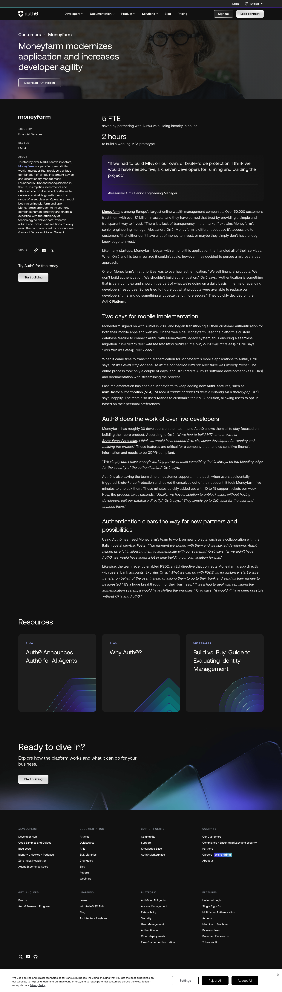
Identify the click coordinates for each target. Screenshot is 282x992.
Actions (207, 918)
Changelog (86, 860)
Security (146, 918)
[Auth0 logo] (28, 14)
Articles (84, 836)
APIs (82, 848)
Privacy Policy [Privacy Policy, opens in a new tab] (37, 985)
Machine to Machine (215, 924)
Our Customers (211, 836)
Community (148, 836)
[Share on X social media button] (52, 250)
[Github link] (35, 956)
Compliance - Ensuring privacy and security (229, 842)
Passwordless (211, 930)
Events (22, 900)
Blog (82, 866)
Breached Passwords (215, 936)
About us (208, 860)
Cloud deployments (153, 936)
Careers (217, 855)
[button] (223, 14)
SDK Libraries (88, 854)
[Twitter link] (20, 956)
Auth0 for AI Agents (153, 900)
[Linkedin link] (28, 956)
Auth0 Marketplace (153, 854)
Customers (29, 34)
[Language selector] (254, 4)
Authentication (150, 930)
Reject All (215, 980)
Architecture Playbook (93, 918)
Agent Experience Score (33, 866)
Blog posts (25, 848)
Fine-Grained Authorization (158, 942)
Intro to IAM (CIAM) (92, 906)
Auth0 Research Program (34, 906)
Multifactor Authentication (218, 912)
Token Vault (209, 942)
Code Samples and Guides (34, 842)
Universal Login (212, 900)
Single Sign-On (211, 906)
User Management (152, 924)
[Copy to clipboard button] (35, 250)
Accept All (245, 980)
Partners (207, 848)
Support (146, 842)
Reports (85, 872)
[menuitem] (74, 14)
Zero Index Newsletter (32, 860)
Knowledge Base (151, 848)
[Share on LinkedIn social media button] (43, 250)
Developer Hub (27, 836)
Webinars (85, 878)
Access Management (154, 906)
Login (235, 3)
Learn (83, 900)
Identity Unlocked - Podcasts (36, 854)
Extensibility (148, 912)
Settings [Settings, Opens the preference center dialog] (185, 980)
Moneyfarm (26, 166)
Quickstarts (87, 842)
